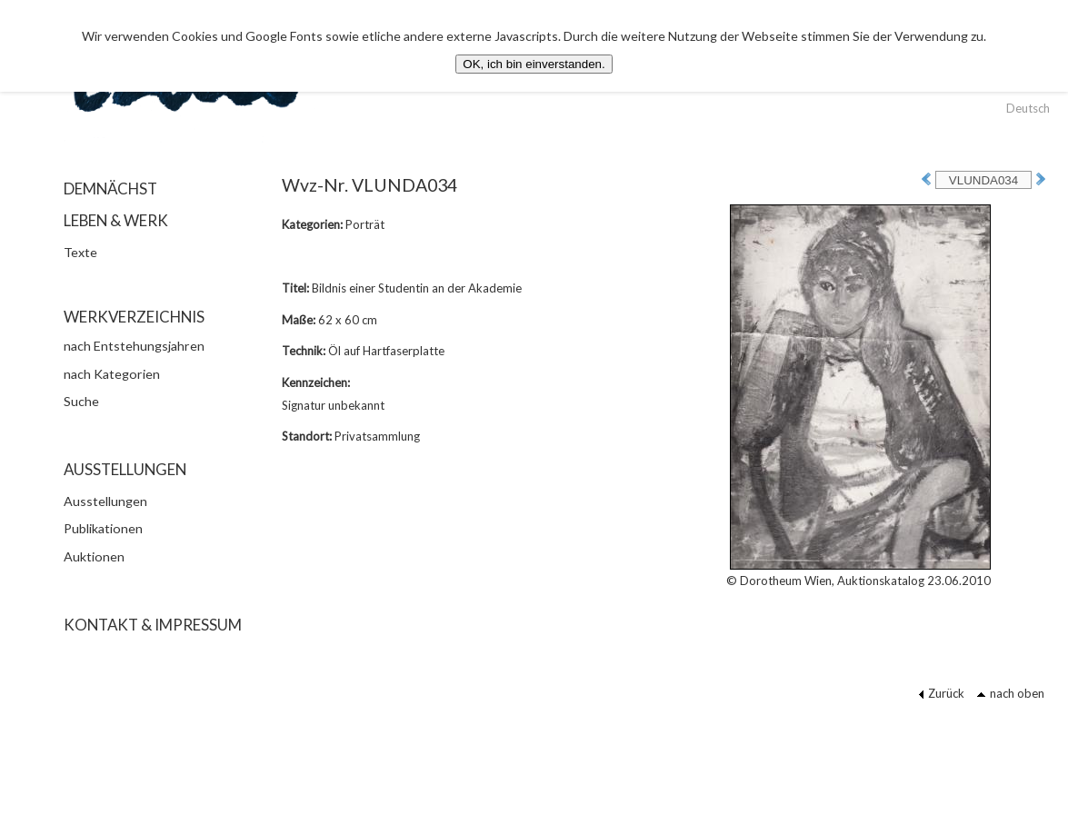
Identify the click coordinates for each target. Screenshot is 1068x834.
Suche (81, 401)
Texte (80, 252)
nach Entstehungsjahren (134, 345)
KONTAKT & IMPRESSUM (153, 624)
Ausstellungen (105, 501)
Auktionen (94, 556)
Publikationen (103, 528)
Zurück (941, 693)
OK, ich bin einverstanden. (533, 64)
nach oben (1010, 693)
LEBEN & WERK (116, 220)
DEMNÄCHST (110, 188)
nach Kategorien (112, 374)
